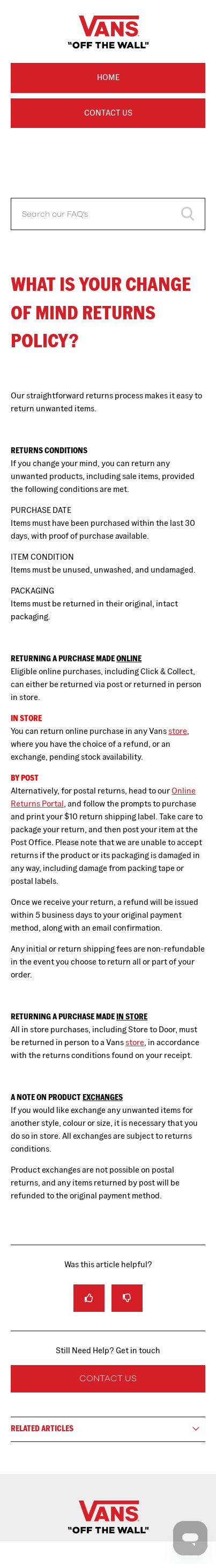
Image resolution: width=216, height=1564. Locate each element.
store (177, 731)
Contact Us (108, 113)
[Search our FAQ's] (108, 214)
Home (108, 77)
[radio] (89, 1298)
